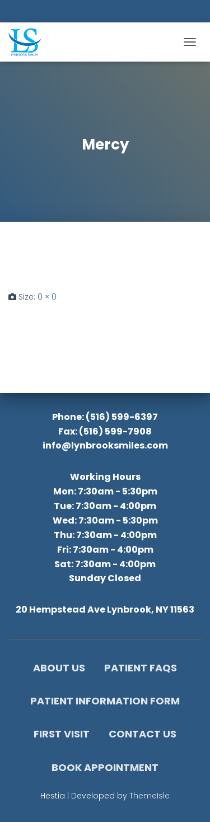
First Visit (62, 734)
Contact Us (142, 734)
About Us (59, 668)
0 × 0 (47, 296)
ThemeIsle (149, 795)
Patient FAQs (140, 668)
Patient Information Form (105, 701)
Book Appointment (105, 767)
